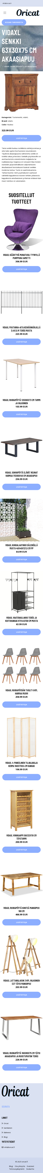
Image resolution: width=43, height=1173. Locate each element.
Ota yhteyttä (20, 1166)
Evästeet (30, 1166)
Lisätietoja (21, 138)
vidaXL (25, 117)
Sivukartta (30, 1169)
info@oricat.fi (7, 3)
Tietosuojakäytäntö (16, 1169)
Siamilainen (8, 1128)
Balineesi (7, 1132)
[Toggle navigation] (5, 13)
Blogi (6, 1137)
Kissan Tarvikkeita (14, 22)
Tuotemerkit (17, 117)
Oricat (6, 1123)
